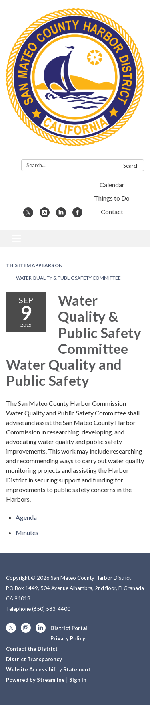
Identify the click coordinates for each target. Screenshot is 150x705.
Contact (112, 211)
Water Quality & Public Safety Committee (68, 278)
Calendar (112, 184)
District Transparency (34, 659)
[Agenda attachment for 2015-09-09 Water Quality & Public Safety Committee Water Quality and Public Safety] (26, 517)
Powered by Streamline (35, 680)
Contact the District (32, 649)
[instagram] (45, 215)
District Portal (68, 628)
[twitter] (28, 215)
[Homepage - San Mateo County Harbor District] (75, 81)
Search (131, 165)
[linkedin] (61, 215)
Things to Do (112, 198)
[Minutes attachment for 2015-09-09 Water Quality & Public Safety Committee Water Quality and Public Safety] (27, 532)
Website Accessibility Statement (48, 669)
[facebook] (77, 215)
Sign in (77, 680)
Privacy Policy (67, 638)
